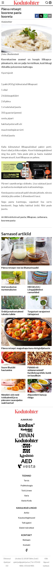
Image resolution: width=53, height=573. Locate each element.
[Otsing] (46, 3)
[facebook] (37, 16)
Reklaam (26, 540)
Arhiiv (26, 512)
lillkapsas (31, 217)
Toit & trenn (26, 490)
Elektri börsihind (26, 527)
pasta (23, 217)
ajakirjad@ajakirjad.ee (21, 562)
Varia (26, 495)
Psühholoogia (27, 485)
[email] (50, 16)
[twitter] (41, 16)
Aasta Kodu (26, 500)
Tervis (26, 480)
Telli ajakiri (26, 522)
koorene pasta (8, 220)
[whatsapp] (45, 16)
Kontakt (26, 545)
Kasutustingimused (26, 517)
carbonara (42, 217)
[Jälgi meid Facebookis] (26, 550)
